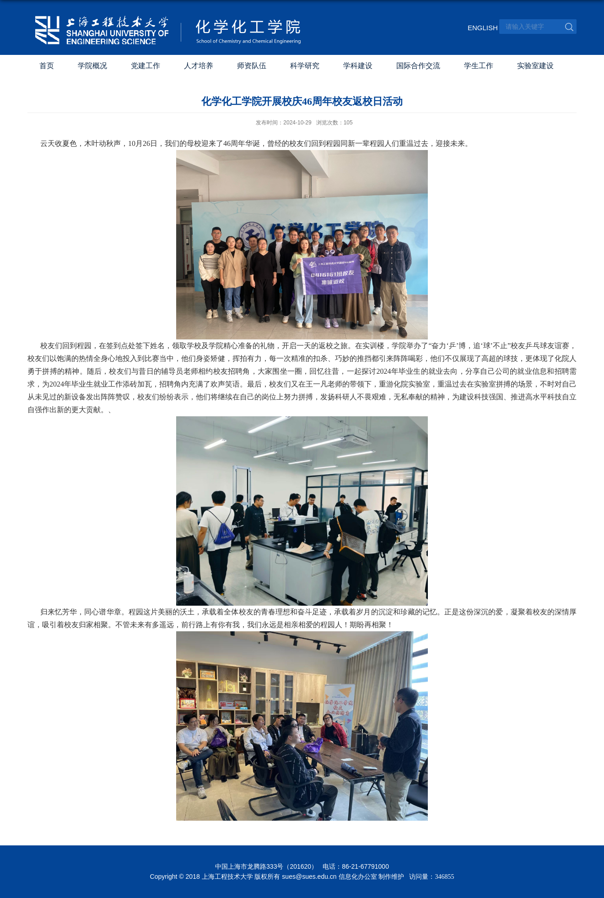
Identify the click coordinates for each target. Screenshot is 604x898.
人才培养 (198, 66)
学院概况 (92, 66)
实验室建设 (535, 66)
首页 (46, 66)
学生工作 (478, 66)
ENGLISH (479, 27)
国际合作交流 (418, 66)
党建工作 (145, 66)
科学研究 (304, 66)
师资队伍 (251, 66)
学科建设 (357, 66)
